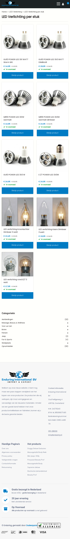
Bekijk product (17, 75)
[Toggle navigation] (58, 3)
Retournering (7, 467)
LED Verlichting (15, 11)
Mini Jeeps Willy (33, 456)
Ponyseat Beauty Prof (35, 460)
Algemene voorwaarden (11, 452)
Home (4, 11)
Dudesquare (31, 525)
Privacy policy (7, 456)
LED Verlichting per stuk (34, 11)
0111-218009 (52, 431)
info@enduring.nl (55, 435)
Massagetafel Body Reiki (36, 452)
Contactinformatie (9, 463)
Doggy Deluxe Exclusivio (36, 448)
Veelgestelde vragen (10, 460)
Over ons (5, 448)
